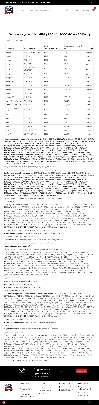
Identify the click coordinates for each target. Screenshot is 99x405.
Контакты (42, 384)
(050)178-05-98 (43, 2)
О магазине (43, 393)
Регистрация (85, 10)
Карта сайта (82, 392)
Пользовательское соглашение (26, 385)
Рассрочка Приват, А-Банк (27, 390)
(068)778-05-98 (11, 2)
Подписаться (81, 371)
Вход (77, 10)
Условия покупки (45, 390)
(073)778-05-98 (27, 2)
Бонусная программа (47, 387)
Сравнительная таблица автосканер (27, 396)
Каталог (10, 40)
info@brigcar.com (86, 384)
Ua (91, 2)
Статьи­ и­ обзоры (84, 395)
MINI (16, 40)
